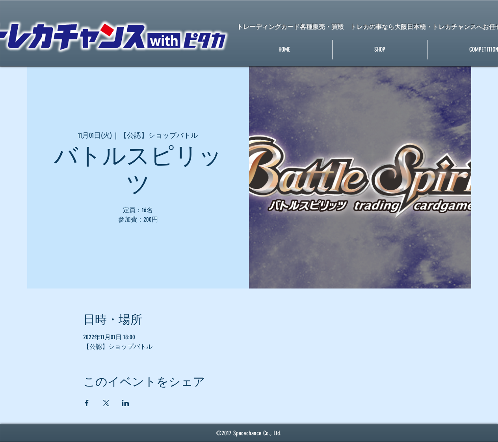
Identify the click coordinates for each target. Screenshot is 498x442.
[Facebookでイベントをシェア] (87, 403)
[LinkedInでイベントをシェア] (125, 403)
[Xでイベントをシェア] (106, 403)
